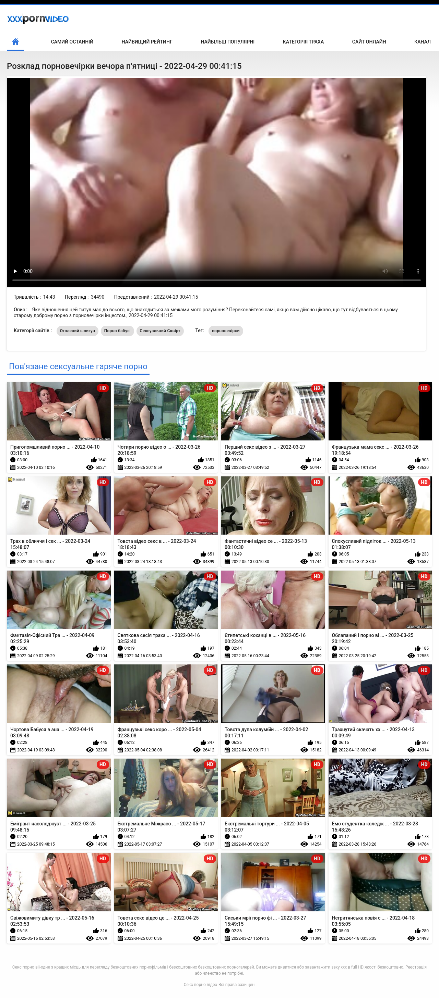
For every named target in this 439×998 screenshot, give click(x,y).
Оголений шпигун (77, 330)
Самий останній (72, 42)
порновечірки (226, 330)
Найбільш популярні (227, 42)
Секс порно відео (200, 984)
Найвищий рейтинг (147, 42)
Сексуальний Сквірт (160, 330)
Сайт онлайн (369, 42)
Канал (422, 42)
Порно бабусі (117, 330)
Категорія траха (303, 42)
